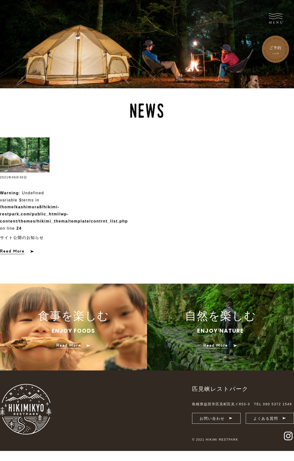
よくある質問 (269, 418)
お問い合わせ (216, 418)
